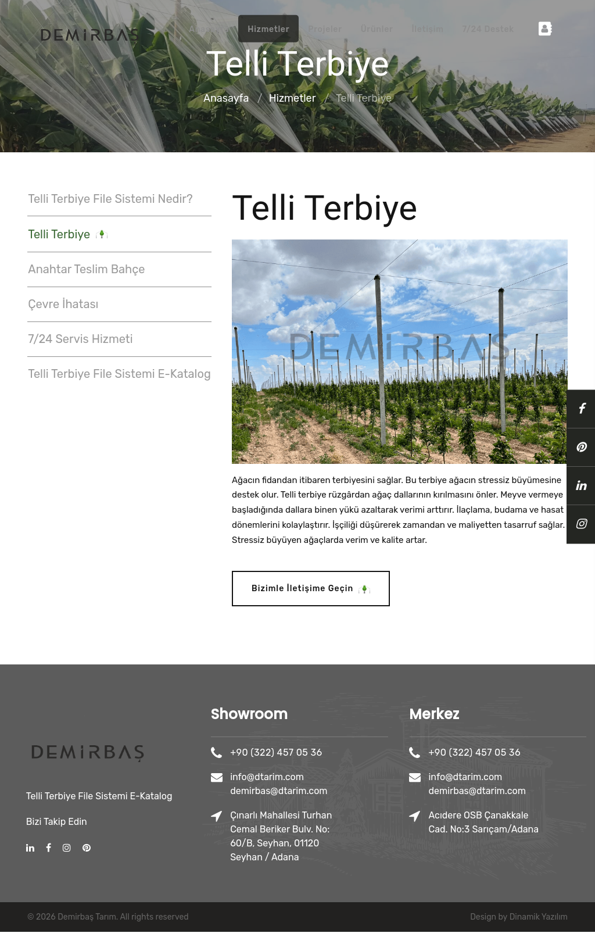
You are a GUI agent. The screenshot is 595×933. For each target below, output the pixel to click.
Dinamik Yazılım (539, 918)
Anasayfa (209, 29)
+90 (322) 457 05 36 (335, 753)
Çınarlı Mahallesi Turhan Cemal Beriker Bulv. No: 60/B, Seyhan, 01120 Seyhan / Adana (339, 837)
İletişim (427, 29)
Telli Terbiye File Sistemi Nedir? (109, 199)
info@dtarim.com (326, 778)
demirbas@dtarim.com (337, 792)
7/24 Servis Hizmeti (79, 338)
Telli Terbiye (67, 235)
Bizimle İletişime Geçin (309, 590)
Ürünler (377, 29)
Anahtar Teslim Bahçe (85, 269)
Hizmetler (268, 29)
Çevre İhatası (62, 303)
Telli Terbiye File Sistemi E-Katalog (118, 372)
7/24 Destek (488, 29)
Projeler (325, 29)
